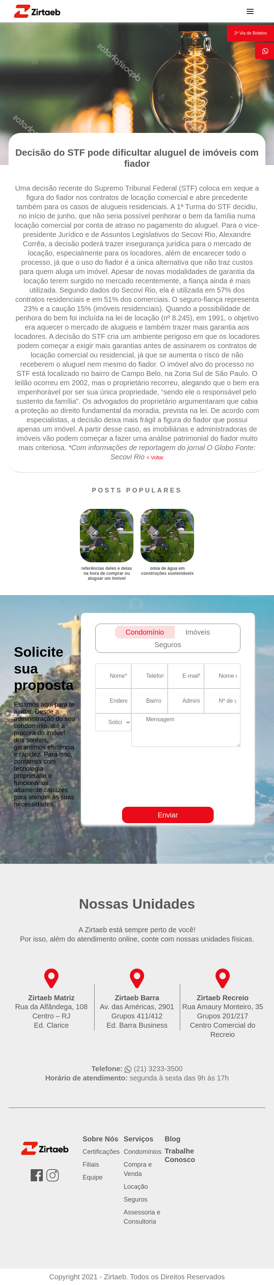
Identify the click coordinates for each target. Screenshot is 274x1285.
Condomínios (143, 1151)
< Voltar (155, 457)
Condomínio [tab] (145, 632)
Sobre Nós (100, 1139)
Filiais (91, 1164)
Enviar (168, 815)
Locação (136, 1186)
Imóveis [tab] (198, 632)
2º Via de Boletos (250, 33)
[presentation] (204, 797)
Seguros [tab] (167, 645)
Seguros (136, 1199)
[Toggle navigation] (250, 11)
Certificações (101, 1151)
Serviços (138, 1139)
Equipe (93, 1177)
